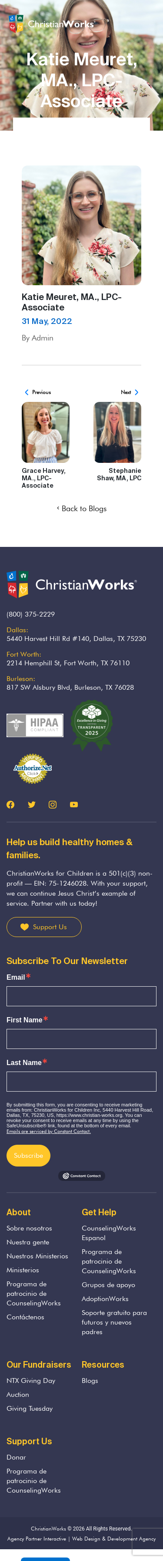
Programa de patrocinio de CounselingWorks (34, 1293)
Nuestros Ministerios (37, 1256)
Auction (18, 1394)
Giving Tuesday (30, 1408)
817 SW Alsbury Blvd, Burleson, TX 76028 (70, 687)
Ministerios (23, 1270)
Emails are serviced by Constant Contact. (49, 1131)
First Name (25, 1020)
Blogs (90, 1380)
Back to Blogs (81, 508)
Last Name (24, 1062)
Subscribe (28, 1155)
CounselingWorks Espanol (109, 1233)
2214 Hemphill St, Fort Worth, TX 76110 (68, 663)
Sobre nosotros (29, 1228)
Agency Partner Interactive (36, 1538)
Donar (16, 1457)
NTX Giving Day (31, 1380)
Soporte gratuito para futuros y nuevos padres (114, 1322)
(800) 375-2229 (31, 614)
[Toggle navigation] (150, 24)
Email (16, 977)
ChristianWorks (48, 1528)
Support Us (50, 927)
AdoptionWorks (105, 1299)
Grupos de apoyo (108, 1285)
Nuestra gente (28, 1242)
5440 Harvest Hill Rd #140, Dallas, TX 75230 (76, 638)
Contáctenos (25, 1317)
